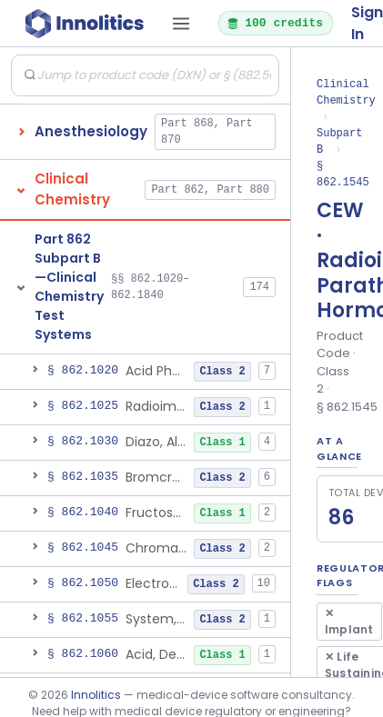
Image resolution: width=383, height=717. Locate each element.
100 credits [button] (275, 23)
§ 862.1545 (343, 174)
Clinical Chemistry (346, 92)
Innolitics (96, 694)
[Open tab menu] (181, 23)
